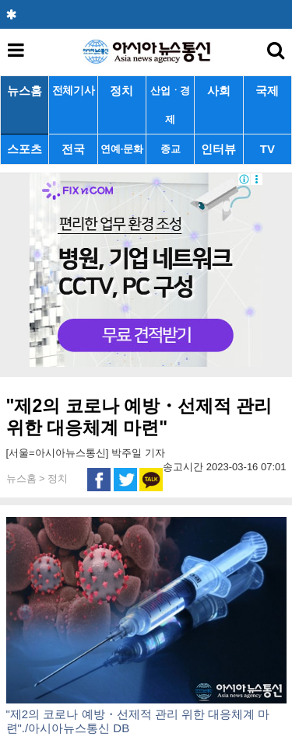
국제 (267, 90)
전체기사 (73, 90)
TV (267, 148)
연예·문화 (121, 149)
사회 (218, 90)
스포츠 (24, 148)
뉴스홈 (24, 90)
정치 (121, 90)
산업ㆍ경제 (170, 105)
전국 (73, 148)
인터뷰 (218, 148)
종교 (170, 149)
